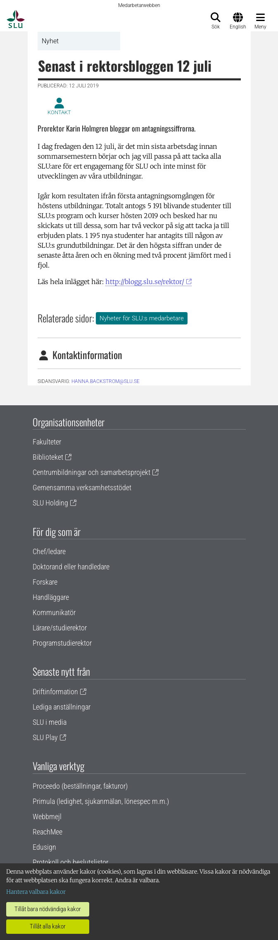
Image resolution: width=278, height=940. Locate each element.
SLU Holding (50, 502)
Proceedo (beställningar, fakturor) (80, 786)
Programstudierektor (62, 643)
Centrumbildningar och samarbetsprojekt (91, 472)
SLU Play (45, 737)
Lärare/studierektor (60, 627)
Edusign (44, 847)
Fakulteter (47, 441)
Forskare (45, 582)
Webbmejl (47, 816)
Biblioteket (48, 457)
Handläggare (51, 597)
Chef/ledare (49, 551)
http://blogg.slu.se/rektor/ (144, 281)
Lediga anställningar (61, 707)
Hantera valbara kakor (36, 891)
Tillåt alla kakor (48, 926)
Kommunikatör (54, 612)
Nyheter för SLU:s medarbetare (142, 318)
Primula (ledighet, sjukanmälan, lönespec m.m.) (101, 801)
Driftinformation (55, 691)
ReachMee (47, 831)
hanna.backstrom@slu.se (105, 381)
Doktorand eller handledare (71, 566)
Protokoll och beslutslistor (70, 862)
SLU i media (50, 722)
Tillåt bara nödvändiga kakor (47, 909)
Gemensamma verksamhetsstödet (82, 487)
